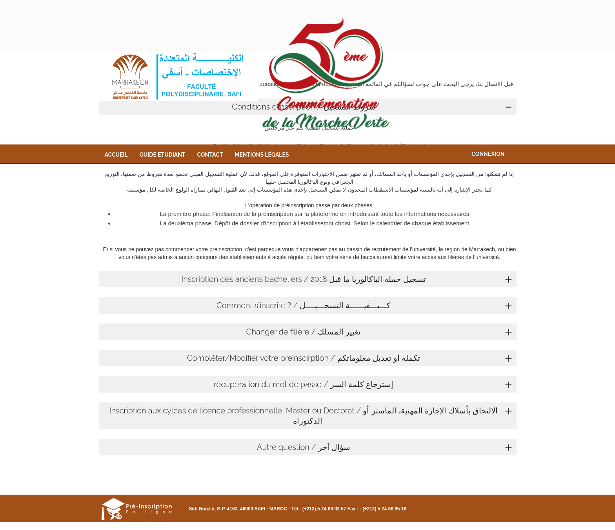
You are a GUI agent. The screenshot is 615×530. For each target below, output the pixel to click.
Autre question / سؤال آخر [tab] (384, 447)
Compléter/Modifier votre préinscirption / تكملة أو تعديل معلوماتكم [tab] (350, 358)
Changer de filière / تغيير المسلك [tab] (379, 331)
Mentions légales (262, 155)
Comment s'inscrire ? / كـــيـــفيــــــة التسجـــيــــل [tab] (365, 305)
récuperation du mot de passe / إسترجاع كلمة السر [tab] (363, 384)
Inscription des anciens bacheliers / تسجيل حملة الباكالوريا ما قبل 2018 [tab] (346, 279)
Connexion (487, 154)
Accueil (116, 155)
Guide (223, 526)
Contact (210, 155)
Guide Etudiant (163, 155)
